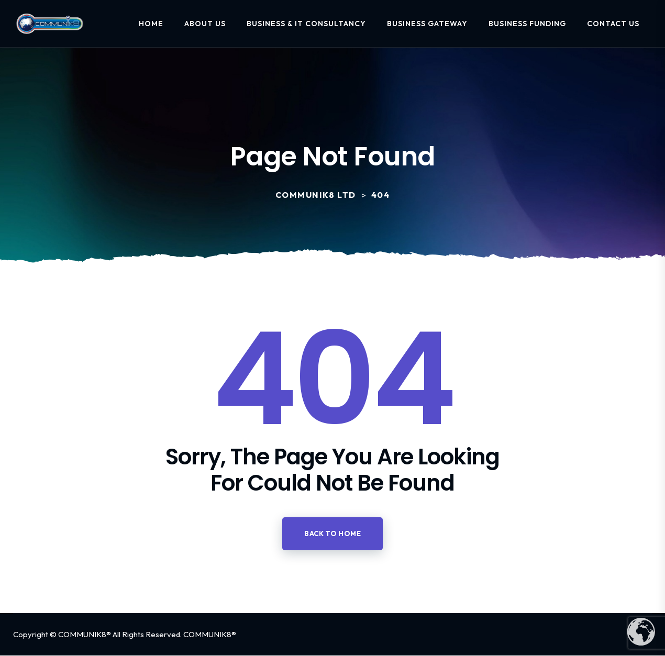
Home (151, 23)
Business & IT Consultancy (306, 23)
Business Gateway (427, 23)
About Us (205, 23)
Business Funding (527, 23)
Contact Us (613, 23)
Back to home (332, 533)
